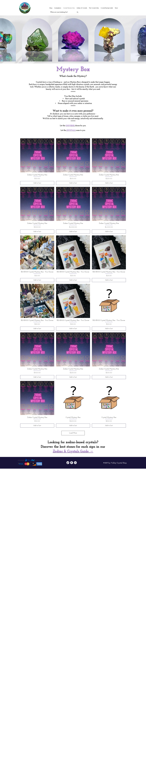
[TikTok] (67, 462)
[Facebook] (71, 462)
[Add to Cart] (37, 183)
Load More (73, 433)
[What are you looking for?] (61, 12)
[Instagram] (75, 462)
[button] (50, 8)
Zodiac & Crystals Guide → (73, 451)
